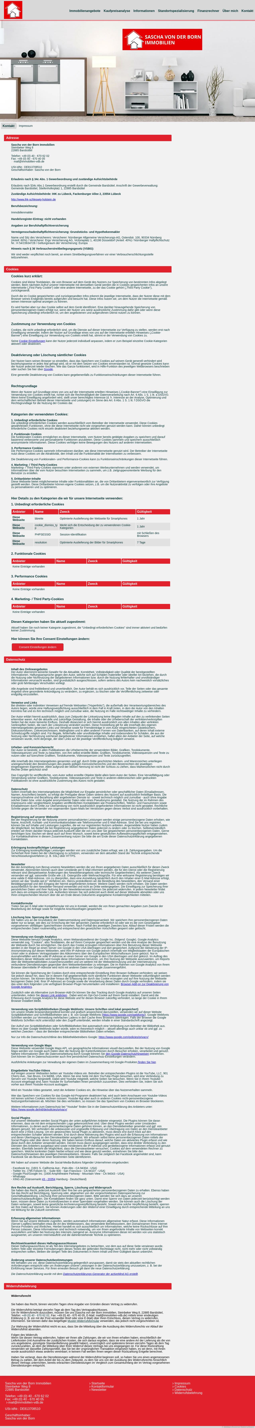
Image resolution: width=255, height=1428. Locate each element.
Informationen (144, 11)
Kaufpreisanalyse (117, 11)
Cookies (180, 1386)
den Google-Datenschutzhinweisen (127, 1053)
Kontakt (9, 126)
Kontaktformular (102, 1386)
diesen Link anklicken (54, 995)
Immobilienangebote (84, 11)
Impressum (182, 1383)
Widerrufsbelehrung (188, 1393)
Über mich (230, 11)
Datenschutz (183, 1389)
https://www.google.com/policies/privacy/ (124, 1037)
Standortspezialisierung (176, 11)
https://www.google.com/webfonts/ (124, 1014)
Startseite (98, 1383)
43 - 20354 (48, 1179)
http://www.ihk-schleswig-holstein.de (33, 199)
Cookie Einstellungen (32, 341)
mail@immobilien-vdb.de (29, 161)
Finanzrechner (208, 11)
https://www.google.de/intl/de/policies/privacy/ (39, 1109)
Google (48, 369)
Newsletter (99, 1389)
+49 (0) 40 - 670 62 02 (35, 155)
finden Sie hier (146, 1062)
